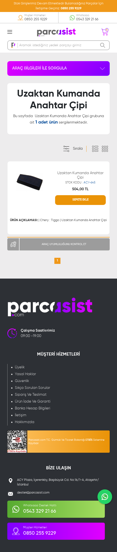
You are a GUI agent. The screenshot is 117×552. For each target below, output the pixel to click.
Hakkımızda (24, 422)
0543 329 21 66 (87, 19)
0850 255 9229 (71, 8)
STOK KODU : (80, 182)
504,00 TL (80, 189)
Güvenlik (22, 381)
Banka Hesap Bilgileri (32, 408)
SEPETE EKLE (80, 199)
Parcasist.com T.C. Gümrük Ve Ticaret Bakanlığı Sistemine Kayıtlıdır (66, 442)
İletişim (20, 415)
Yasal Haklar (25, 374)
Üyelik (20, 367)
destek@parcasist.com (33, 492)
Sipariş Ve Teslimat (31, 394)
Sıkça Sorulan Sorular (32, 388)
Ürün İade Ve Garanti (32, 401)
